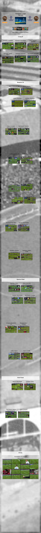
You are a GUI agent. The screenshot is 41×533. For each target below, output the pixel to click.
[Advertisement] (20, 6)
